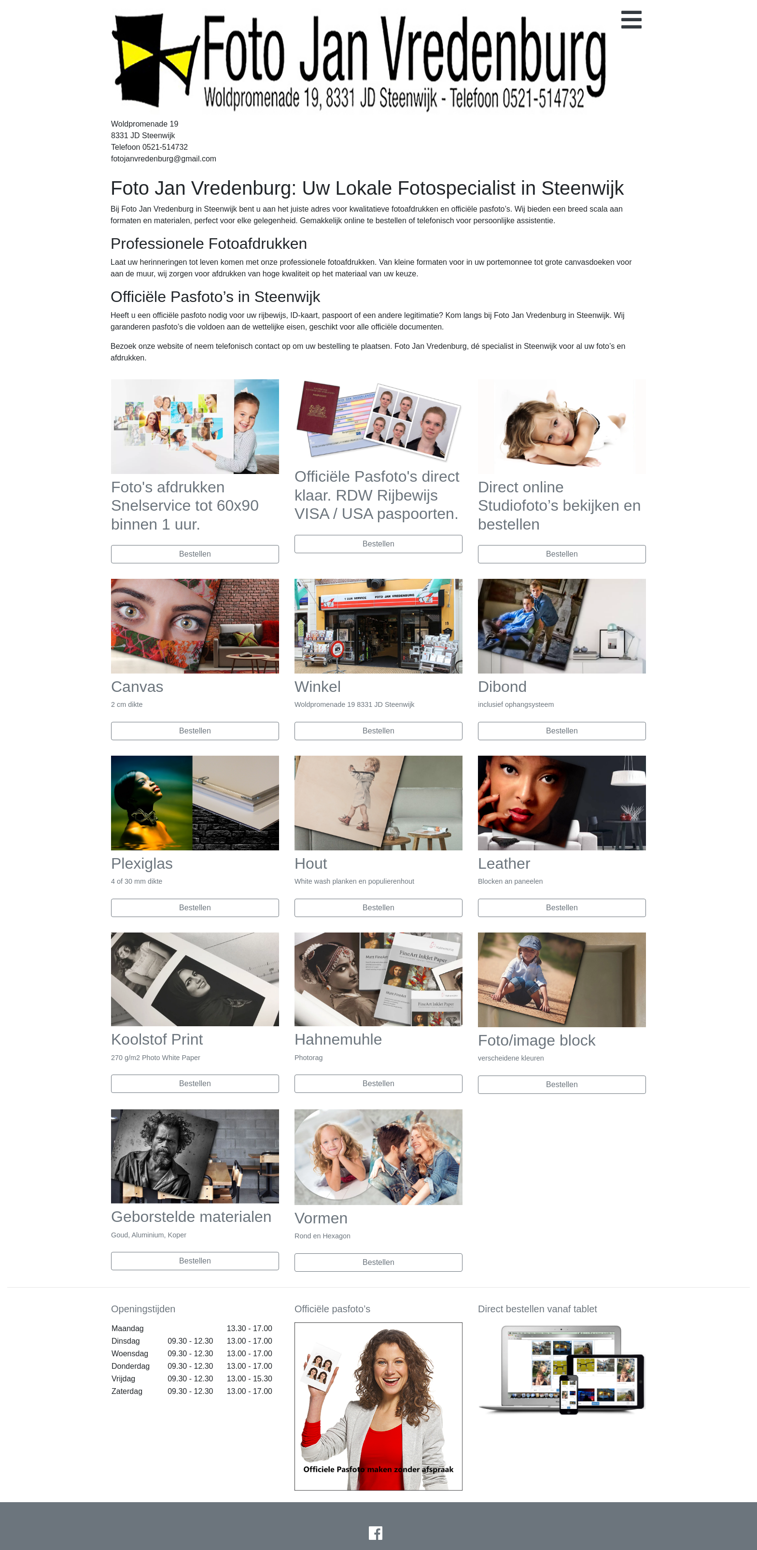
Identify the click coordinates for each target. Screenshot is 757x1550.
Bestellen (195, 554)
